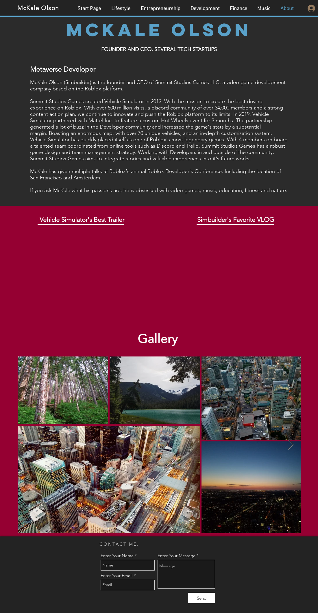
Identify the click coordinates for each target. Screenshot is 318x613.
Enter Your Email (117, 575)
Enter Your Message (176, 555)
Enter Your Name (117, 555)
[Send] (201, 598)
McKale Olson (38, 8)
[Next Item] (290, 444)
